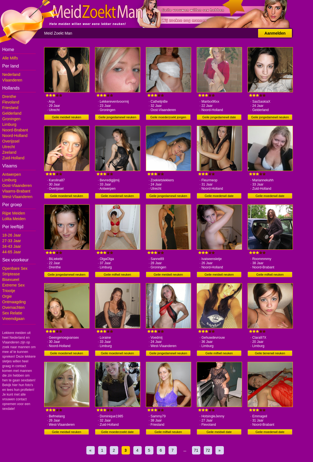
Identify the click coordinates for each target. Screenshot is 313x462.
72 (208, 450)
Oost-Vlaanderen (17, 185)
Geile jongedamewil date (219, 117)
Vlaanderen (12, 80)
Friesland (10, 107)
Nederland (11, 74)
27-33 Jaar (11, 241)
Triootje (8, 290)
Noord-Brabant (15, 130)
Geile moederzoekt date (117, 432)
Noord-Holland (14, 135)
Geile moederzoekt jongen (168, 117)
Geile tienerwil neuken (270, 353)
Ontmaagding (14, 302)
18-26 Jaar (11, 235)
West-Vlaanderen (17, 196)
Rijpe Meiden (13, 213)
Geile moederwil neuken (66, 196)
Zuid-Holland (13, 158)
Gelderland (12, 113)
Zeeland (9, 152)
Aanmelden (274, 33)
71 (196, 450)
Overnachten (13, 307)
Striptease (11, 274)
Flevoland (10, 102)
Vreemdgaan (13, 318)
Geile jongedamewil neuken (117, 117)
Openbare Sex (14, 268)
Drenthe (9, 96)
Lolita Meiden (13, 218)
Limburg (9, 124)
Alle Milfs (10, 58)
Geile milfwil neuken (117, 274)
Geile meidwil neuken (66, 117)
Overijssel (10, 141)
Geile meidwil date (219, 432)
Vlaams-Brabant (16, 191)
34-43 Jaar (11, 246)
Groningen (11, 119)
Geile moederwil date (219, 196)
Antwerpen (11, 174)
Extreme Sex (13, 285)
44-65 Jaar (11, 252)
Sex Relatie (12, 313)
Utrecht (8, 147)
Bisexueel (10, 279)
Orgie (7, 296)
